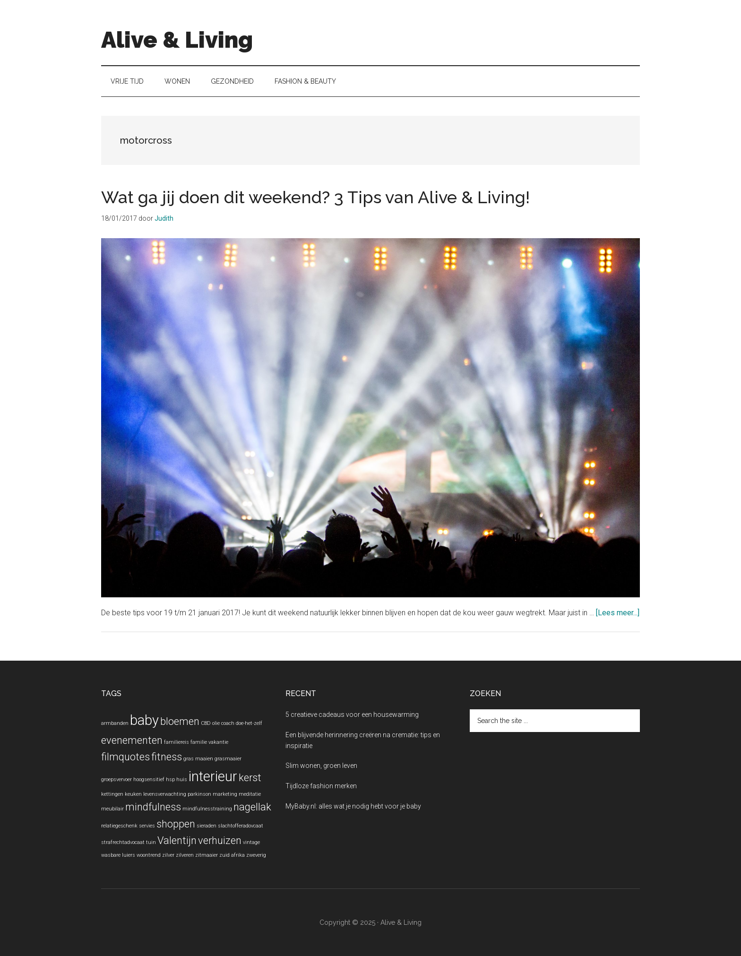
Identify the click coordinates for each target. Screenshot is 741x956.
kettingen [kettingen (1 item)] (112, 794)
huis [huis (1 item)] (181, 779)
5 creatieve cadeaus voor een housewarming (352, 714)
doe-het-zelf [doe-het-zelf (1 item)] (249, 723)
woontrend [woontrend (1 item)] (149, 855)
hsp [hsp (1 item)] (170, 779)
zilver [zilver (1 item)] (168, 855)
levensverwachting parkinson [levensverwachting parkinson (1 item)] (177, 794)
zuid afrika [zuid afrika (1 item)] (232, 855)
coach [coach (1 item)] (227, 723)
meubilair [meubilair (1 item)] (112, 809)
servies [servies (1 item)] (147, 826)
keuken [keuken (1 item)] (133, 794)
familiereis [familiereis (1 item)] (176, 742)
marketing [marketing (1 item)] (225, 794)
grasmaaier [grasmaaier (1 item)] (228, 759)
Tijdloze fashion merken (321, 786)
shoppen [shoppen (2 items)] (175, 824)
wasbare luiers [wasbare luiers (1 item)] (118, 855)
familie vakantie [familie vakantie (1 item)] (209, 742)
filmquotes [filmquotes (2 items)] (125, 757)
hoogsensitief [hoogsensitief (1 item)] (148, 779)
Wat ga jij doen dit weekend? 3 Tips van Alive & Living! (315, 197)
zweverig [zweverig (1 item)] (256, 855)
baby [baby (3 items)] (144, 720)
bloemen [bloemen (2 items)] (179, 721)
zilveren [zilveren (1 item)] (185, 855)
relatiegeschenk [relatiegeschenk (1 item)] (119, 826)
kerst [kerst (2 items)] (250, 778)
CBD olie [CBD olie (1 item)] (210, 723)
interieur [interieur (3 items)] (213, 776)
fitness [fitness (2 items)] (166, 757)
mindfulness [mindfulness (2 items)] (153, 807)
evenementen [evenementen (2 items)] (132, 740)
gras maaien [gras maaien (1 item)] (198, 759)
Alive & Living (177, 39)
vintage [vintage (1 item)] (251, 842)
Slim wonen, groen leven (321, 765)
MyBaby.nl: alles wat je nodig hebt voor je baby (353, 806)
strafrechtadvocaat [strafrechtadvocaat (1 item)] (123, 842)
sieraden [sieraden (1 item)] (206, 826)
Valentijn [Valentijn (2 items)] (177, 840)
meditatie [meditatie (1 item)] (250, 794)
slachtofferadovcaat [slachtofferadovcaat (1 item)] (240, 826)
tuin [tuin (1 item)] (151, 842)
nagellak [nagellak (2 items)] (252, 807)
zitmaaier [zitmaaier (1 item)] (206, 855)
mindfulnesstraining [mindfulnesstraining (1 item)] (207, 809)
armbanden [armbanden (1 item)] (115, 723)
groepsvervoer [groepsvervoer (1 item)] (116, 779)
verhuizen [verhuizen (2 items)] (219, 840)
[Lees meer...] (617, 612)
